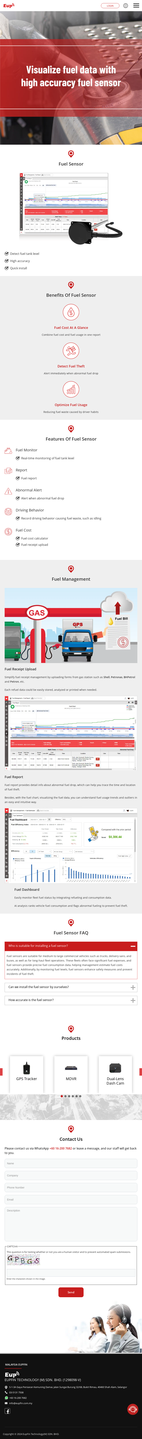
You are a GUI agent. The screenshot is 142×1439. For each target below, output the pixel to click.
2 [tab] (65, 1096)
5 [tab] (76, 1096)
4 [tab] (73, 1096)
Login (110, 5)
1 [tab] (62, 1096)
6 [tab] (80, 1096)
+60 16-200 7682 (61, 1148)
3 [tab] (69, 1096)
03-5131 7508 (16, 1392)
